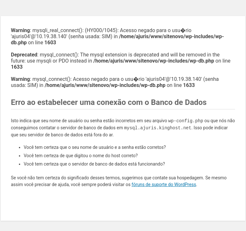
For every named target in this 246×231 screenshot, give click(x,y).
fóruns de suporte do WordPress (164, 184)
